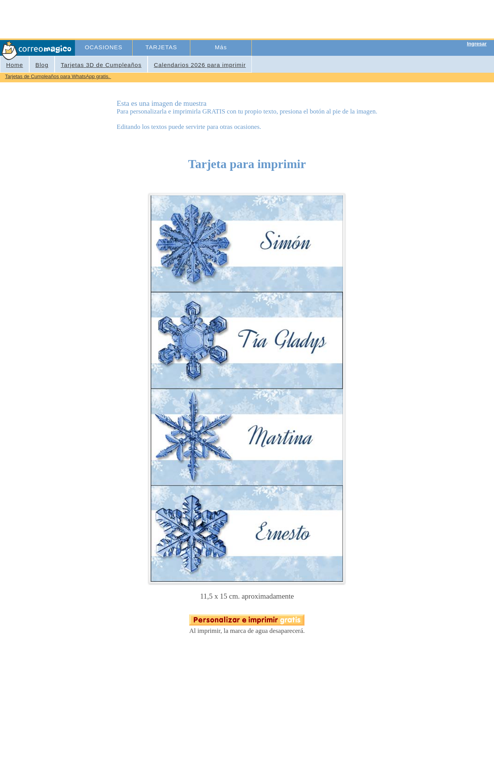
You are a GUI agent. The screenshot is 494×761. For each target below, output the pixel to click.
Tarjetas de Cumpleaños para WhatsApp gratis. (58, 76)
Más (221, 47)
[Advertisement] (216, 18)
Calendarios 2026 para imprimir (200, 65)
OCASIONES (103, 47)
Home (14, 65)
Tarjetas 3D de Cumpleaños (101, 65)
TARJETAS (161, 47)
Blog (41, 65)
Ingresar (476, 44)
